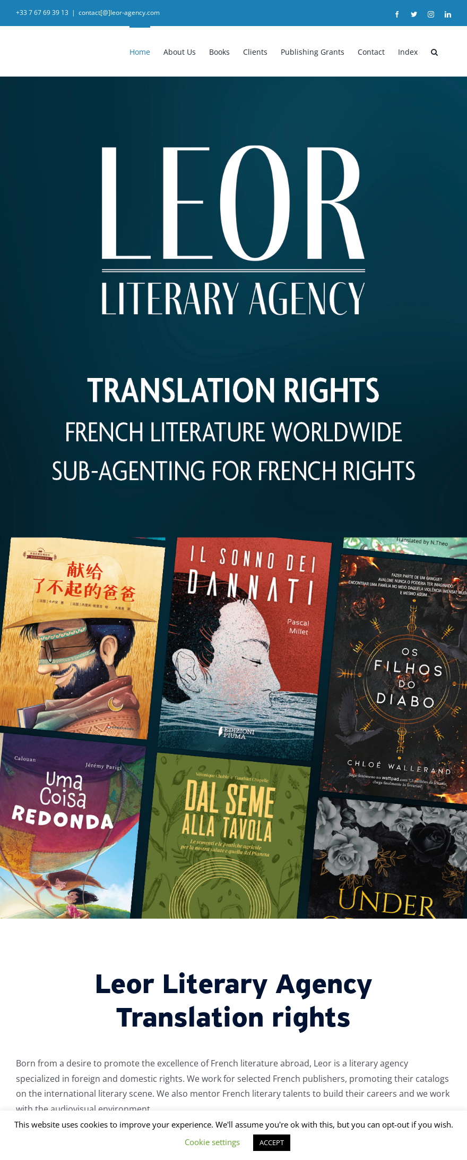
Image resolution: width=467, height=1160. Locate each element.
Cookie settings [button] (212, 1142)
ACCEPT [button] (272, 1142)
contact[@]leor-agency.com (119, 12)
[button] (434, 51)
